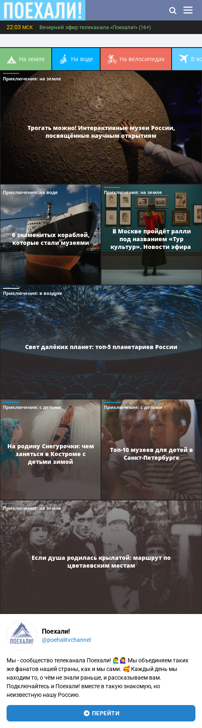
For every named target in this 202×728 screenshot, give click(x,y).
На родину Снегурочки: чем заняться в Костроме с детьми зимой (50, 453)
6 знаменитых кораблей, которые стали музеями (51, 238)
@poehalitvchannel (66, 640)
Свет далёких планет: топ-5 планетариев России (101, 347)
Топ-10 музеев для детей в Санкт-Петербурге (151, 453)
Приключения (32, 78)
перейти (101, 713)
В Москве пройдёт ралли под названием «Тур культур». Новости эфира (151, 239)
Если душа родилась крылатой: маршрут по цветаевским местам (101, 561)
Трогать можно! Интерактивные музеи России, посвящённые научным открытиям (101, 131)
